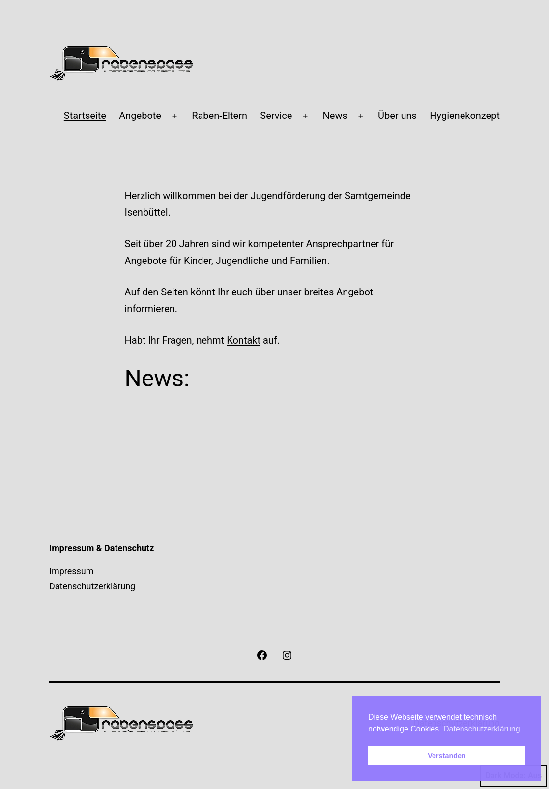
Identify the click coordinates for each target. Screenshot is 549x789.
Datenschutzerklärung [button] (481, 729)
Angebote (140, 115)
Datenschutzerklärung (92, 586)
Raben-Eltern (219, 115)
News (335, 115)
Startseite (85, 115)
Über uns (397, 115)
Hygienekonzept (465, 115)
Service (276, 115)
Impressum (71, 571)
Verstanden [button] (447, 756)
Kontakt (243, 340)
